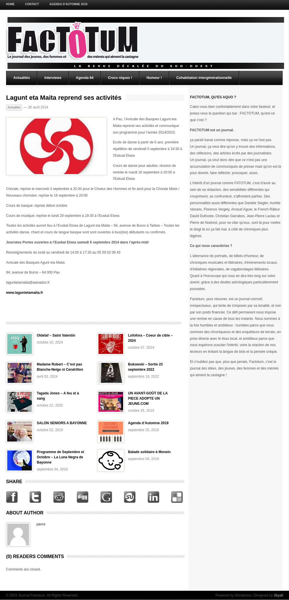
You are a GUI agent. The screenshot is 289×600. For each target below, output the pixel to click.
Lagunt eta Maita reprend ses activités (64, 98)
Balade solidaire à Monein (149, 452)
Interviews (52, 78)
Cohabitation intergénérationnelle (204, 78)
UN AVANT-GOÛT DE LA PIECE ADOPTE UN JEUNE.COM (148, 398)
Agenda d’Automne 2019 (68, 4)
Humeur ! (154, 78)
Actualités (21, 78)
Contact (32, 4)
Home (10, 4)
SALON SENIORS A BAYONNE (62, 423)
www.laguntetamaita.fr (24, 293)
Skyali (278, 595)
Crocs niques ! (120, 78)
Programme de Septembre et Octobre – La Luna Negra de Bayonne (60, 457)
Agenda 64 (85, 78)
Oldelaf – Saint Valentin (56, 335)
